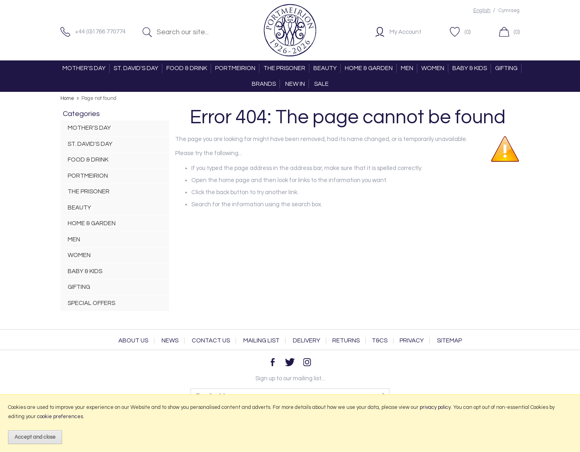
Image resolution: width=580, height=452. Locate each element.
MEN (407, 68)
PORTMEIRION (235, 68)
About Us (133, 341)
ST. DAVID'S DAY (136, 68)
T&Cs (379, 341)
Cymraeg (509, 10)
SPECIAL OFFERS (91, 303)
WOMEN (432, 68)
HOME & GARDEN (369, 68)
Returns (346, 341)
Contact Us (211, 341)
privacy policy (435, 407)
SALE (321, 84)
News (170, 341)
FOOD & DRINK (186, 68)
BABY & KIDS (469, 68)
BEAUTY (325, 68)
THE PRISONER (284, 68)
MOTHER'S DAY (84, 68)
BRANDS (264, 84)
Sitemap (449, 341)
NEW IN (295, 84)
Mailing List (261, 341)
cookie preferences (60, 416)
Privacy (412, 341)
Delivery (306, 341)
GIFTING (506, 68)
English (482, 10)
